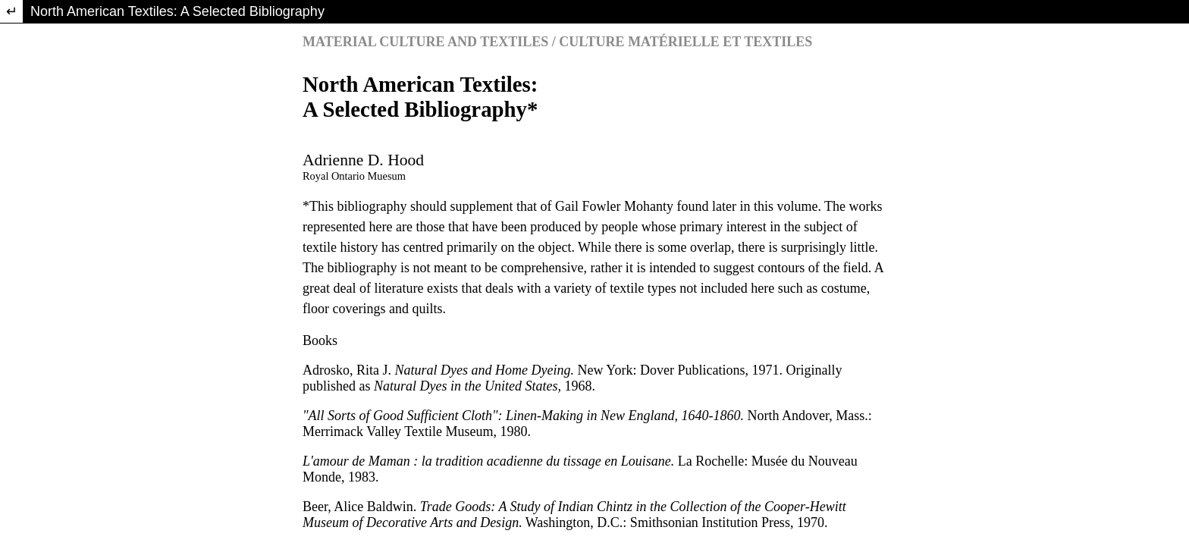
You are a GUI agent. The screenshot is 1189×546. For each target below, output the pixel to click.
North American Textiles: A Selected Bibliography (177, 11)
